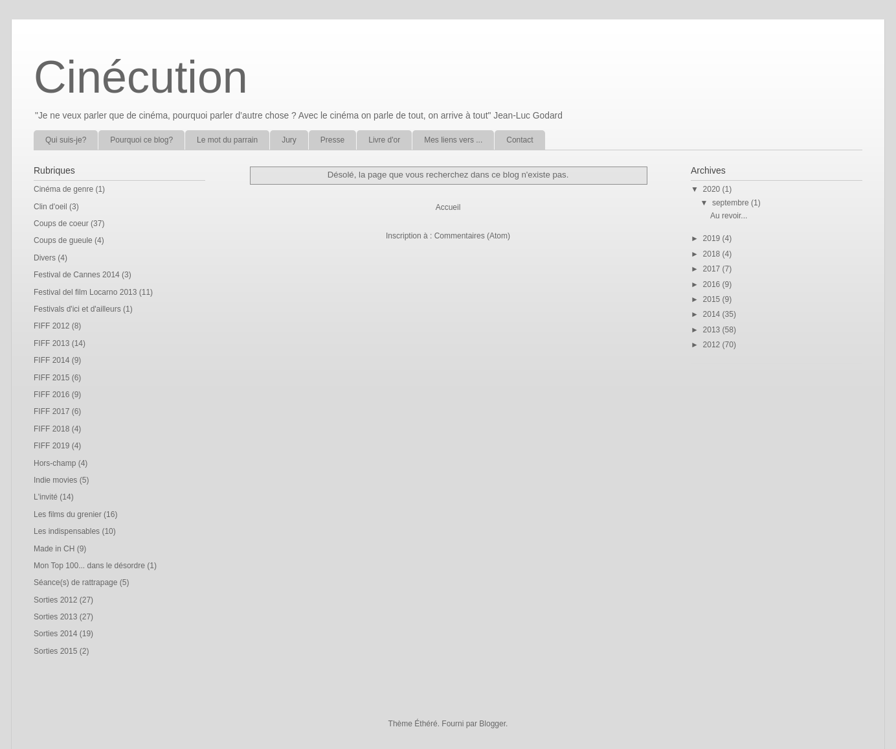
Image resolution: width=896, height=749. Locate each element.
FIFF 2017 (51, 411)
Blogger (492, 723)
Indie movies (55, 480)
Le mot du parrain (227, 139)
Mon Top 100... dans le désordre (89, 565)
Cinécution (141, 77)
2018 (712, 254)
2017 (712, 268)
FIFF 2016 (51, 394)
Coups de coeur (61, 223)
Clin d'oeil (50, 206)
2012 (712, 344)
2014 (712, 314)
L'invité (46, 496)
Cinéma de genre (63, 189)
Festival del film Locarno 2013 (85, 292)
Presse (332, 139)
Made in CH (54, 548)
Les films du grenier (68, 514)
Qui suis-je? (65, 139)
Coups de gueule (63, 240)
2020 (712, 189)
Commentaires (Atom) (472, 235)
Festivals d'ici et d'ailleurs (77, 309)
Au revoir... (728, 215)
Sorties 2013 (55, 616)
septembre (731, 202)
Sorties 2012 (55, 600)
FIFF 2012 (51, 325)
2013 (712, 329)
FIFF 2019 (51, 445)
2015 (712, 299)
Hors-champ (55, 463)
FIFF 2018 (51, 428)
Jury (289, 139)
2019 (712, 238)
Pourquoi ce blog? (141, 139)
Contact (519, 139)
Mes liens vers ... (453, 139)
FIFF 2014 (51, 360)
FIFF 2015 (51, 377)
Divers (45, 257)
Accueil (448, 207)
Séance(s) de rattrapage (75, 582)
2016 (712, 284)
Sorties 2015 (55, 651)
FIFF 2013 (51, 343)
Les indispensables (67, 531)
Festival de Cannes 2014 (77, 274)
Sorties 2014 (55, 633)
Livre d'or (384, 139)
